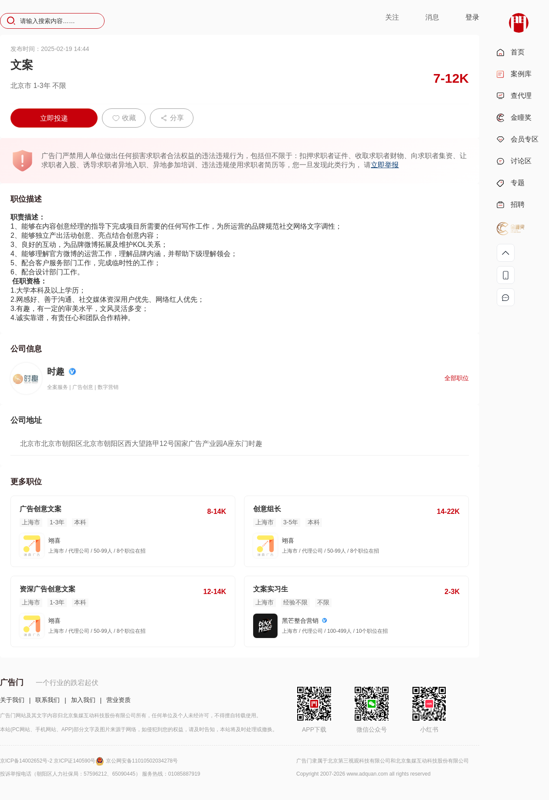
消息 (432, 17)
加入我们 (83, 699)
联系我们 (47, 699)
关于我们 (12, 699)
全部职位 (456, 378)
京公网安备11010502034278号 (142, 761)
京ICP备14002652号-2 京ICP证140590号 (53, 761)
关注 (392, 17)
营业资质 (118, 699)
